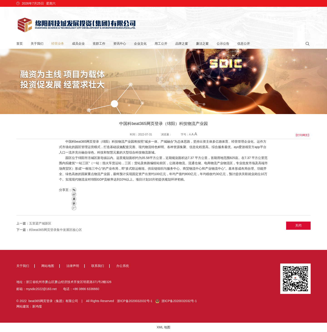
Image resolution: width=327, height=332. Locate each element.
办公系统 (122, 266)
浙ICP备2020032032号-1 (134, 301)
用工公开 (161, 43)
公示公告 (223, 43)
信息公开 (243, 43)
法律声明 (72, 266)
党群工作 (99, 43)
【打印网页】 (302, 135)
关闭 (298, 225)
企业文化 (140, 43)
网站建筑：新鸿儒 (29, 306)
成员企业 (78, 43)
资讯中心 (119, 43)
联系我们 (97, 266)
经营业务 (57, 43)
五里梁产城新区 (40, 223)
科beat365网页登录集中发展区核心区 (55, 230)
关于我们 (37, 43)
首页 (19, 43)
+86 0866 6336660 (86, 289)
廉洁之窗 (202, 43)
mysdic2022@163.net (41, 289)
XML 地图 (163, 327)
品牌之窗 (181, 43)
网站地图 (47, 266)
